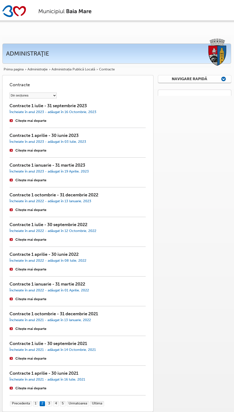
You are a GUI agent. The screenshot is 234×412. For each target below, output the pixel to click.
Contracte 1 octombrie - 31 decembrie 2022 (53, 195)
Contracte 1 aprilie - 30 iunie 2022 (44, 254)
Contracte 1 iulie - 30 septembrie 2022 (48, 224)
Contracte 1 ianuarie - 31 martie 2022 (47, 284)
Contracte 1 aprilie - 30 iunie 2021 (43, 373)
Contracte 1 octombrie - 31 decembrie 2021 (53, 313)
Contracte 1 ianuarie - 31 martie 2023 (47, 165)
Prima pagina (14, 69)
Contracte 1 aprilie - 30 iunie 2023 (44, 135)
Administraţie (37, 69)
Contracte (107, 69)
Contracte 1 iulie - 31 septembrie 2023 (48, 105)
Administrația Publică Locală (73, 69)
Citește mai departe (30, 121)
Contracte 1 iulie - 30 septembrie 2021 (48, 343)
